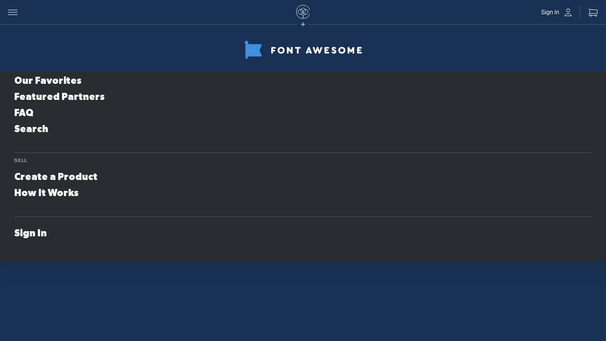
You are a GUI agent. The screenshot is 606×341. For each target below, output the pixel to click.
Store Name (182, 45)
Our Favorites (47, 81)
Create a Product (56, 177)
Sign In (30, 233)
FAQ (24, 113)
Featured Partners (59, 97)
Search (31, 129)
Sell (20, 160)
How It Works (46, 193)
